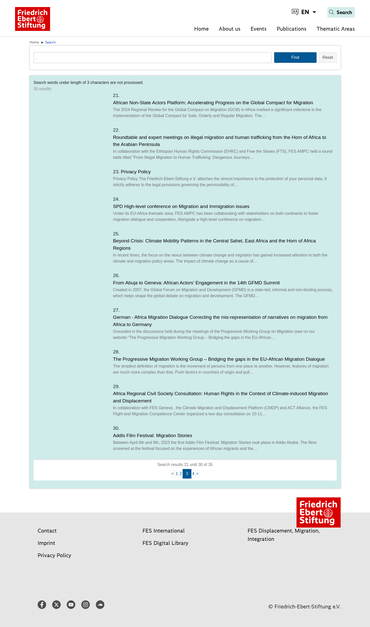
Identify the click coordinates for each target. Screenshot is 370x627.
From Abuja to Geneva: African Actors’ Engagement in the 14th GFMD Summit (196, 282)
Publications (292, 28)
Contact (47, 530)
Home (201, 28)
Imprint (46, 543)
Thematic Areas (336, 28)
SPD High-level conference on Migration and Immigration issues (181, 206)
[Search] (341, 12)
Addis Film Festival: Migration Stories (152, 435)
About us (230, 28)
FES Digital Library (165, 543)
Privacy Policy (136, 171)
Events (259, 28)
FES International (163, 530)
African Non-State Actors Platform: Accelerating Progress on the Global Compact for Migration (213, 102)
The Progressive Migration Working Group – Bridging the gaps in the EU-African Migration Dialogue (219, 359)
